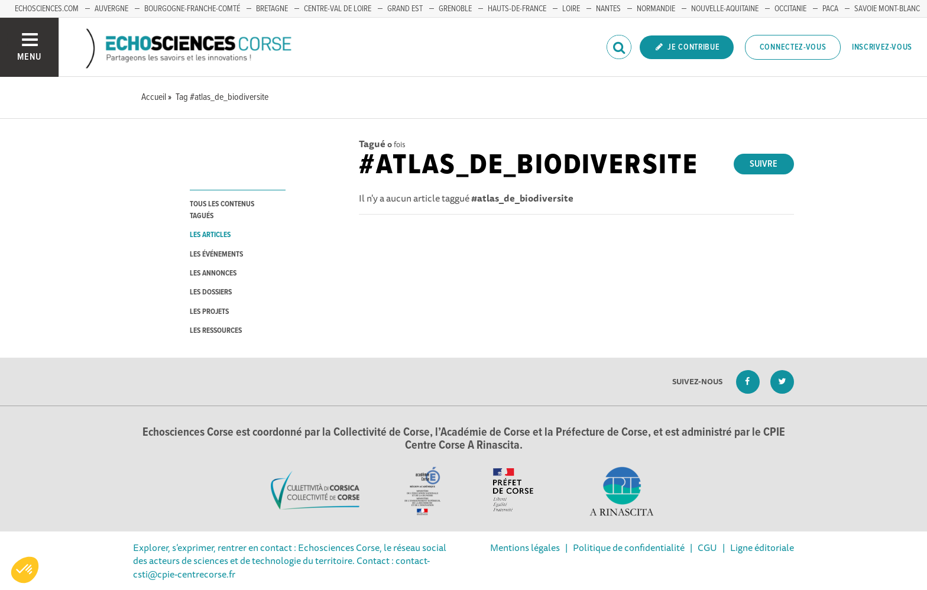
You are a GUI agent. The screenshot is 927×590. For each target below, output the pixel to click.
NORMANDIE (656, 9)
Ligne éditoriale (762, 547)
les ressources (216, 331)
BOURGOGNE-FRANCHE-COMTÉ (192, 9)
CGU (707, 547)
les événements (216, 254)
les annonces (213, 273)
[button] (25, 570)
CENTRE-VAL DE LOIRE (337, 9)
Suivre (763, 164)
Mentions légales (525, 547)
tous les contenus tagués (222, 210)
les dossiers (211, 292)
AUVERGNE (111, 9)
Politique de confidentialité (629, 547)
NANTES (608, 9)
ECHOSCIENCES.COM (47, 9)
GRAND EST (405, 9)
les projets (209, 312)
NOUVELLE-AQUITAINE (725, 9)
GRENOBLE (455, 9)
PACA (830, 9)
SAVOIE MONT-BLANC (887, 9)
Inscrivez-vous (882, 47)
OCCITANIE (790, 9)
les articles (210, 235)
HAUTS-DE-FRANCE (517, 9)
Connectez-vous (793, 47)
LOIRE (571, 9)
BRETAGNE (272, 9)
